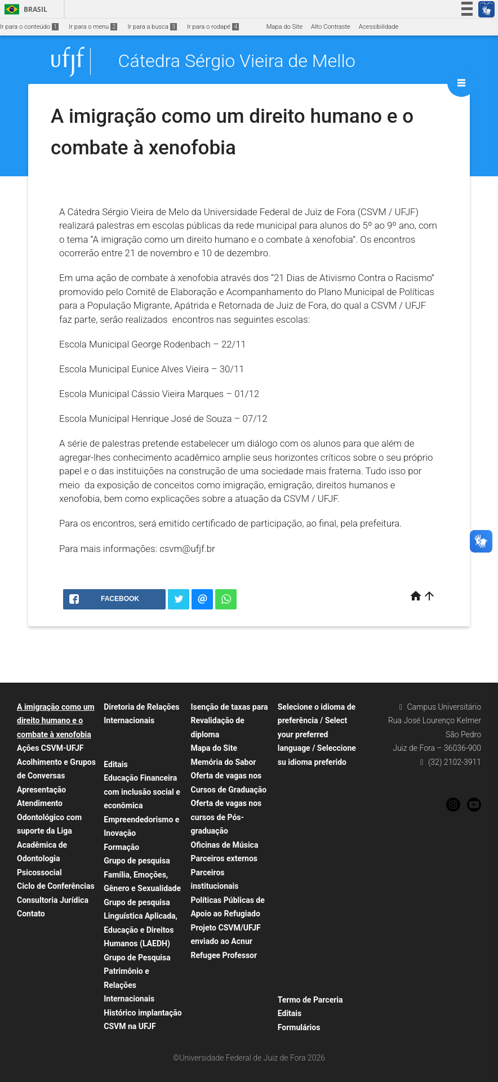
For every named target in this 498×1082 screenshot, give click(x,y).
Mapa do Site (284, 26)
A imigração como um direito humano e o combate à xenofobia (56, 720)
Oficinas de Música (225, 844)
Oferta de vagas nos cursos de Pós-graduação (226, 817)
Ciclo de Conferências (56, 885)
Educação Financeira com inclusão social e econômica (142, 791)
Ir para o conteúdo (29, 26)
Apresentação (41, 789)
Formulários (299, 1027)
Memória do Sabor (223, 762)
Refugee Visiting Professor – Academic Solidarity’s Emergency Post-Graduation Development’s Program (316, 866)
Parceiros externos (224, 858)
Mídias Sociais (43, 943)
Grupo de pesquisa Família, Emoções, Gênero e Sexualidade (142, 874)
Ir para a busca (152, 26)
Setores (33, 958)
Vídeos (32, 973)
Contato (31, 913)
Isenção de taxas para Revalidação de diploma (229, 720)
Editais (115, 764)
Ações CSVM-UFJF (50, 747)
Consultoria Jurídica (52, 900)
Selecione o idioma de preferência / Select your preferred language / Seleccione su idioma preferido (317, 734)
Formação (121, 847)
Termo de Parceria (310, 999)
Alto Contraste (330, 26)
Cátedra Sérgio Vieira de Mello (236, 61)
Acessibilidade (378, 26)
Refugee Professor (224, 955)
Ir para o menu (93, 26)
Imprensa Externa (47, 928)
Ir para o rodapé (213, 26)
